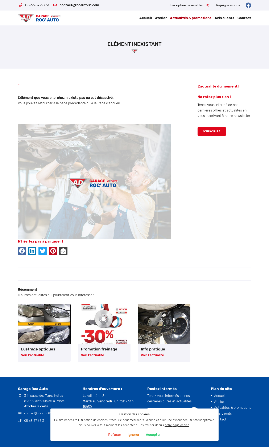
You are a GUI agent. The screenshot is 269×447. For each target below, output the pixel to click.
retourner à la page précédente (62, 103)
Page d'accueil (109, 103)
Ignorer (134, 435)
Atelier (161, 18)
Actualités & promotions (190, 18)
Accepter (153, 435)
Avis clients (224, 18)
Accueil (145, 18)
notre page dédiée (177, 425)
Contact (244, 18)
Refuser (114, 435)
